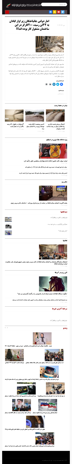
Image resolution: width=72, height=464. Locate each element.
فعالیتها (65, 241)
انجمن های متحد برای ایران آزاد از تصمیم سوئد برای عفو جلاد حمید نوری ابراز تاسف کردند (43, 173)
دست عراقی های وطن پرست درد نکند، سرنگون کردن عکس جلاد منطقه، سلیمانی (44, 362)
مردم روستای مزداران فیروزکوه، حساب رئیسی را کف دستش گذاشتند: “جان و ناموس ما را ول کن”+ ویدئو (29, 446)
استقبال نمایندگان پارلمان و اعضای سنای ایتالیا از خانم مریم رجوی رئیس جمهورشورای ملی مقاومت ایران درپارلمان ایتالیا (36, 263)
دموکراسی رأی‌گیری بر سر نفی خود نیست (57, 224)
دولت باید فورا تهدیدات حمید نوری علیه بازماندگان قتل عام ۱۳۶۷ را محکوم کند (46, 167)
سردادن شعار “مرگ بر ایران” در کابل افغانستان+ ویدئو (18, 412)
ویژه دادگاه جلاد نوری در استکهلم (56, 140)
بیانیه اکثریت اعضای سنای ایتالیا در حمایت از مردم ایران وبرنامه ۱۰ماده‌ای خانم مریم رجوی (39, 203)
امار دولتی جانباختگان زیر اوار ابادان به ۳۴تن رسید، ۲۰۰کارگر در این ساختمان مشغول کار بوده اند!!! (29, 25)
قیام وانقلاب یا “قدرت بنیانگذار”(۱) (59, 218)
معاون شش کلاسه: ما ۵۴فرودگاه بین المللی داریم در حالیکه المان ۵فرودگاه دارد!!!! (25, 429)
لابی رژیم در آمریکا (61, 272)
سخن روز (64, 182)
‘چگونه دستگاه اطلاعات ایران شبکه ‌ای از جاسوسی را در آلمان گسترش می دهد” (42, 294)
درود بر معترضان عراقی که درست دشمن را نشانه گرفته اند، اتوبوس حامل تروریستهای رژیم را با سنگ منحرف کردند (32, 379)
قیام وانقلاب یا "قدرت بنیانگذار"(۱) (58, 321)
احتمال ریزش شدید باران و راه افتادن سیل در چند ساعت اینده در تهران (55, 126)
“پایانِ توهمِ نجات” (62, 231)
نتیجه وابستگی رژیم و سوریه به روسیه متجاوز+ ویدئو (45, 412)
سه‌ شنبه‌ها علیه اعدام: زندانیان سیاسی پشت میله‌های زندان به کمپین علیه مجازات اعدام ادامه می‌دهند (39, 300)
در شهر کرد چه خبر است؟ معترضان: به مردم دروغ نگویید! (51, 396)
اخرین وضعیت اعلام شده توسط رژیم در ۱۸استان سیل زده (35, 126)
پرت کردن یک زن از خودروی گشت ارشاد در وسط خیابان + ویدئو (20, 396)
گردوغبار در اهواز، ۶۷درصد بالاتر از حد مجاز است (15, 125)
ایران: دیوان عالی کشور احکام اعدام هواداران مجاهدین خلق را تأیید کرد (45, 161)
